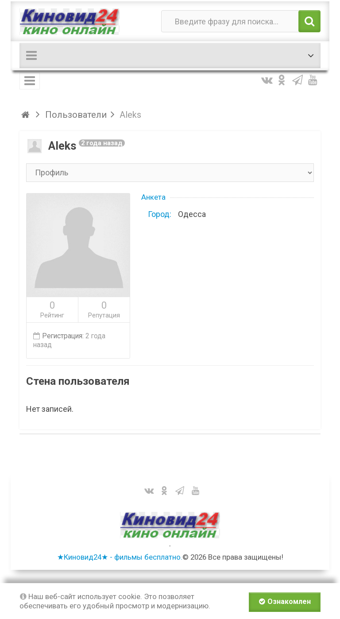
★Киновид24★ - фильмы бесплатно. (119, 557)
